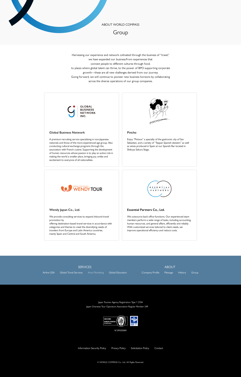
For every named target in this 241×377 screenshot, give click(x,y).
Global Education (118, 272)
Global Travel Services (71, 272)
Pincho (131, 132)
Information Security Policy (92, 348)
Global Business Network (67, 132)
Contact (158, 348)
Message (168, 272)
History (182, 272)
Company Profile (150, 272)
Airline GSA (49, 272)
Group (194, 272)
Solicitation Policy (140, 348)
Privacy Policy (118, 348)
